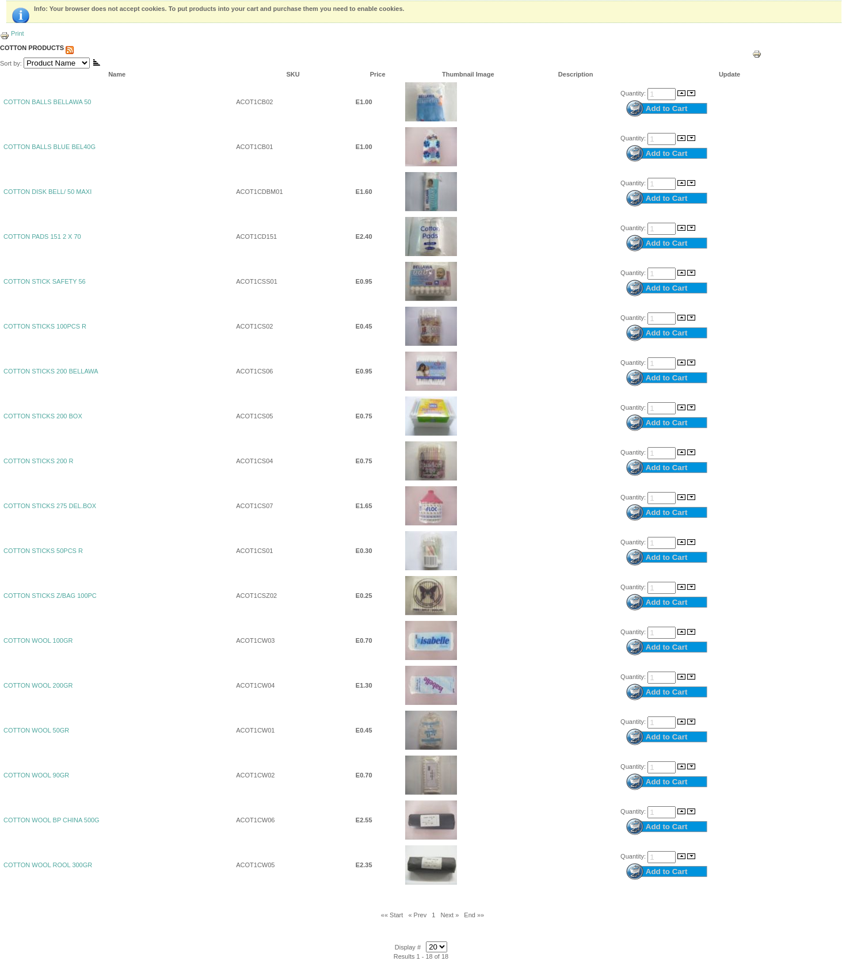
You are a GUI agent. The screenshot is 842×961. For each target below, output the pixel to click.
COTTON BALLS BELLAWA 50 (47, 101)
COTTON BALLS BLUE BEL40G (49, 146)
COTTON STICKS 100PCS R (44, 326)
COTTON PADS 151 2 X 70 (42, 236)
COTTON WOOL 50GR (36, 730)
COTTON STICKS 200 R (38, 460)
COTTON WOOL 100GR (38, 640)
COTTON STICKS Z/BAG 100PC (50, 595)
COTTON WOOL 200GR (38, 685)
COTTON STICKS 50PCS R (43, 550)
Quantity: (633, 93)
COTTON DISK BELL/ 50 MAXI (47, 191)
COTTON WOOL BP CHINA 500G (51, 820)
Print (12, 33)
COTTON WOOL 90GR (36, 775)
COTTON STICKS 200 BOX (42, 416)
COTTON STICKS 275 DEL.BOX (49, 505)
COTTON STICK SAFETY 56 (44, 281)
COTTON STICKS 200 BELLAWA (50, 371)
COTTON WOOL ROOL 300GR (47, 864)
